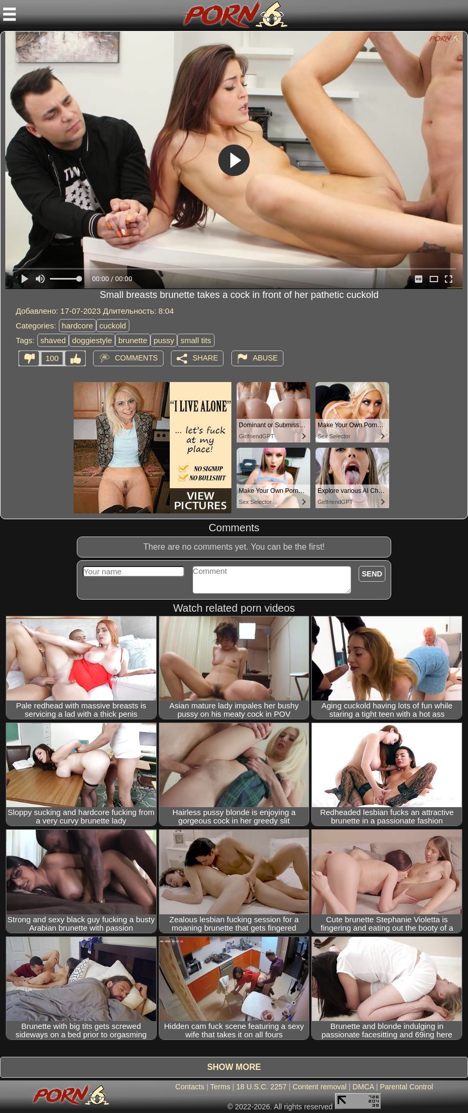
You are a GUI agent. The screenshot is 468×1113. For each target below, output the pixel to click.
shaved (53, 340)
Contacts (189, 1087)
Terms (220, 1087)
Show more (234, 1067)
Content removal (319, 1087)
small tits (195, 340)
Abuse (265, 358)
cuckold (112, 325)
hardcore (77, 325)
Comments (136, 358)
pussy (164, 340)
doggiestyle (92, 340)
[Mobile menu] (9, 14)
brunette (132, 340)
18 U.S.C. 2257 (261, 1087)
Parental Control (406, 1087)
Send (372, 574)
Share (205, 358)
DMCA (363, 1087)
